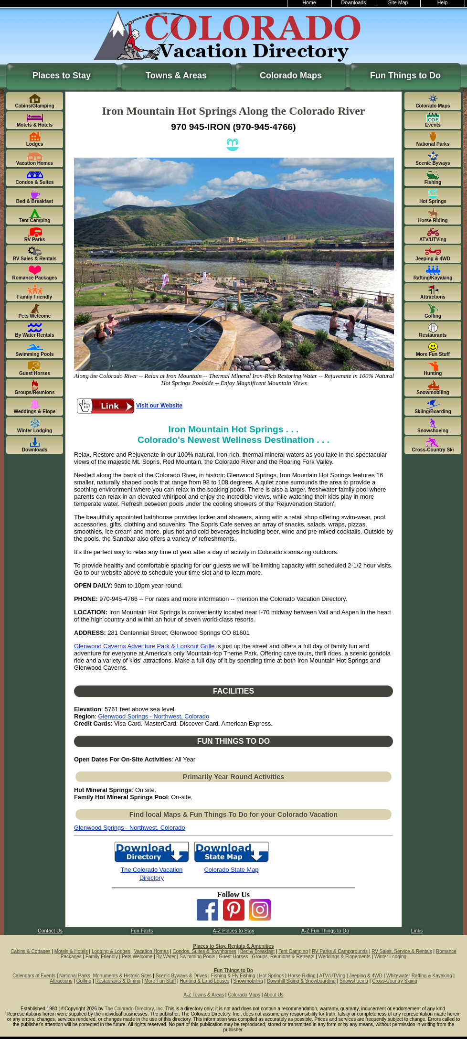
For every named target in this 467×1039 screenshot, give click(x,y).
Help (442, 2)
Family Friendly (101, 956)
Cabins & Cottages (30, 951)
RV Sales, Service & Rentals (401, 951)
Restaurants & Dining (118, 981)
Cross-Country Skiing (394, 981)
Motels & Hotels (71, 951)
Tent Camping (293, 951)
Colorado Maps (291, 75)
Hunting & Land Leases (204, 981)
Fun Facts (142, 930)
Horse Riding (302, 975)
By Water (166, 956)
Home (309, 2)
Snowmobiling (248, 981)
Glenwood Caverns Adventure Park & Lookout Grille (144, 646)
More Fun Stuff (160, 981)
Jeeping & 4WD (365, 975)
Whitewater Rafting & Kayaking (419, 975)
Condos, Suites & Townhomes (204, 951)
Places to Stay (61, 75)
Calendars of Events (33, 975)
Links (417, 930)
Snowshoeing (354, 981)
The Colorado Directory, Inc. (134, 1008)
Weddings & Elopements (344, 956)
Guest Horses (233, 956)
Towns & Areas (176, 75)
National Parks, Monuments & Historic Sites (105, 975)
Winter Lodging (390, 956)
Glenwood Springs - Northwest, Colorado (154, 716)
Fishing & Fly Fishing (233, 975)
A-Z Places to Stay (234, 930)
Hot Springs (271, 975)
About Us (274, 994)
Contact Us (50, 930)
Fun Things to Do (405, 75)
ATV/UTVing (332, 975)
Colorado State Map (231, 869)
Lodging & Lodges (111, 951)
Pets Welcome (137, 956)
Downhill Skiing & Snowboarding (301, 981)
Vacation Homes (151, 951)
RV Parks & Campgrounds (340, 951)
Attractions (61, 981)
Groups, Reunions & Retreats (283, 956)
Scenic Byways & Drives (181, 975)
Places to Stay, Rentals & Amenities (233, 946)
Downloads (353, 2)
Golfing (84, 981)
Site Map (398, 2)
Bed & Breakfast (257, 951)
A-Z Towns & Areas (203, 994)
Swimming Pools (197, 956)
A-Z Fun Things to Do (325, 930)
